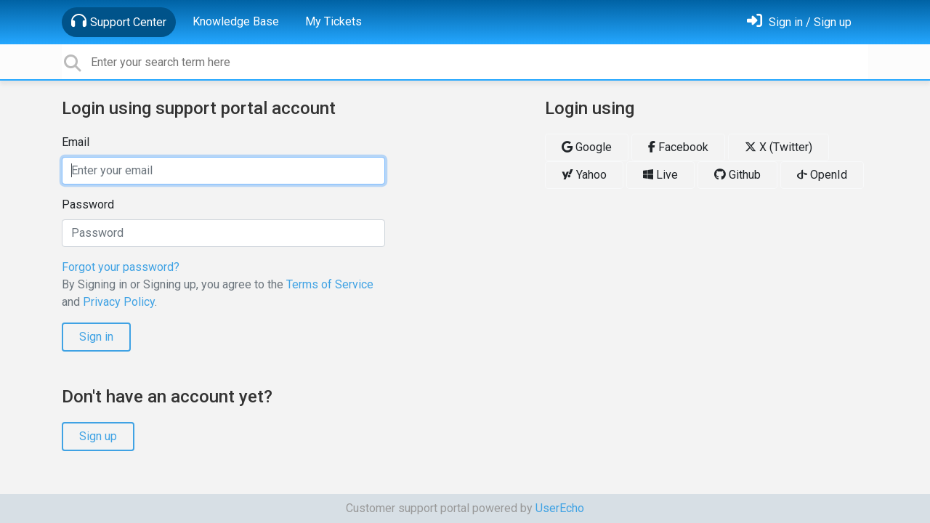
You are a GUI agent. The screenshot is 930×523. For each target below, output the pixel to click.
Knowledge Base (236, 21)
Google (587, 147)
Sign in (96, 337)
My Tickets (333, 21)
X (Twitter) (778, 147)
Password (88, 204)
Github (737, 175)
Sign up (98, 436)
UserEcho (559, 508)
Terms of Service (329, 284)
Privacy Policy (119, 302)
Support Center (118, 21)
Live (660, 175)
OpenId (822, 175)
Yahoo (584, 175)
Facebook (678, 147)
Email (75, 142)
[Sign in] (799, 22)
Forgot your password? (120, 267)
